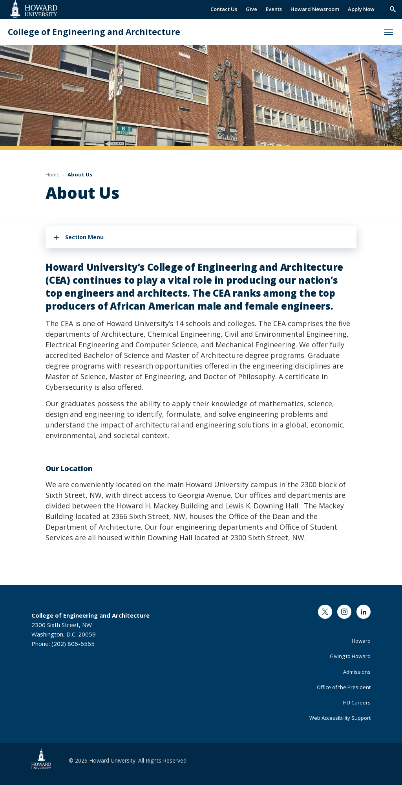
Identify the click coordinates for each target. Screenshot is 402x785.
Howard (361, 640)
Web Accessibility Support (340, 717)
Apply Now (361, 9)
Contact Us (223, 9)
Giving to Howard (350, 656)
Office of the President (344, 687)
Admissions (357, 671)
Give (251, 9)
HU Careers (357, 702)
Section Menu (84, 237)
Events (274, 9)
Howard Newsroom (315, 9)
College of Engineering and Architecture (94, 32)
